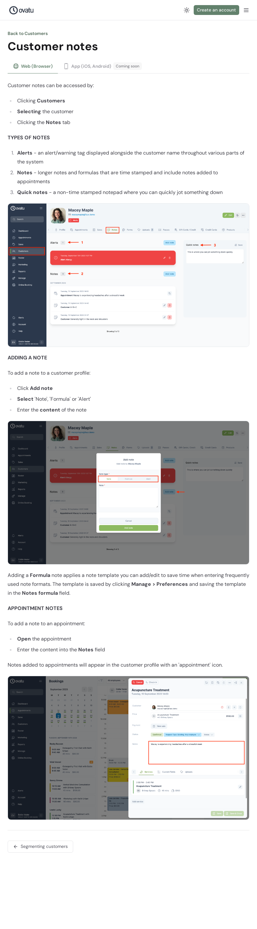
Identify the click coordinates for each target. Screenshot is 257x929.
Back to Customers (28, 33)
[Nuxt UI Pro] (21, 10)
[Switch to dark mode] (187, 10)
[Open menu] (246, 10)
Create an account (216, 10)
